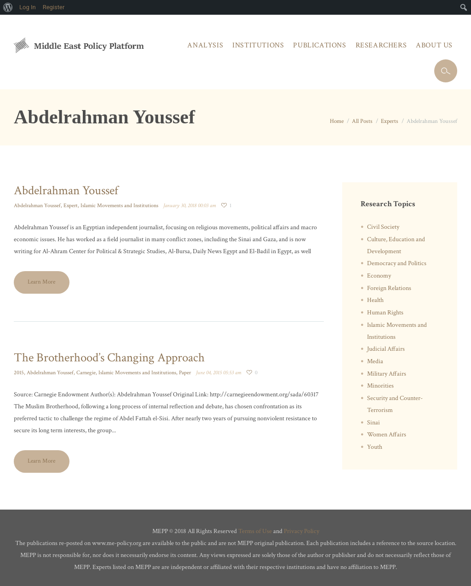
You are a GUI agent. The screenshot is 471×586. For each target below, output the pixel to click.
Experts (389, 121)
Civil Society (383, 227)
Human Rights (385, 312)
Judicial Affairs (386, 349)
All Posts (362, 121)
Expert (70, 205)
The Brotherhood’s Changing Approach (109, 357)
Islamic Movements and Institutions (119, 205)
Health (375, 300)
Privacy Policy (301, 531)
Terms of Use (255, 531)
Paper (185, 372)
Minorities (380, 386)
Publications (319, 45)
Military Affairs (386, 374)
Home (337, 121)
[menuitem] (8, 7)
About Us (434, 45)
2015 (19, 372)
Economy (379, 276)
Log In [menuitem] (27, 7)
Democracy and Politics (396, 263)
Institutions (258, 45)
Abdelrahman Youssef (66, 190)
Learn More (41, 282)
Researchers (381, 45)
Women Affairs (386, 434)
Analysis (205, 45)
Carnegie (86, 372)
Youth (374, 447)
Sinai (373, 422)
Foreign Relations (389, 288)
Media (375, 361)
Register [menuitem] (54, 7)
